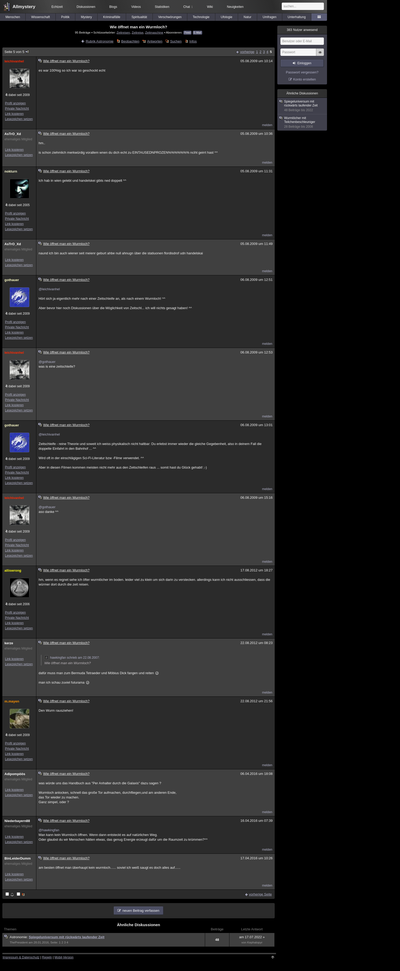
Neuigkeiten (235, 7)
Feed (187, 32)
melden (267, 125)
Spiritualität (139, 17)
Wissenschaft (40, 17)
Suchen (176, 41)
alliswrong (12, 570)
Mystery (86, 17)
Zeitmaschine (154, 32)
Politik (65, 17)
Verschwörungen (170, 17)
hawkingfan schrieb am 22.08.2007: (71, 657)
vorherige (247, 52)
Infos (193, 41)
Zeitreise (137, 32)
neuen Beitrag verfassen (140, 911)
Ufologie (226, 17)
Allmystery (24, 6)
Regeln (47, 957)
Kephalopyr (255, 942)
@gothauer (46, 362)
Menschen (12, 17)
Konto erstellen (304, 79)
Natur (247, 17)
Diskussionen (86, 7)
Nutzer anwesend (302, 30)
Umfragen (270, 17)
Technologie (201, 17)
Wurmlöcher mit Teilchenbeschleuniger (302, 122)
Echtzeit (57, 7)
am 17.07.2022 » (252, 937)
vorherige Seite (260, 894)
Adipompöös (14, 774)
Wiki (210, 7)
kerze (8, 643)
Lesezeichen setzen (19, 119)
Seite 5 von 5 (16, 52)
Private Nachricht (17, 108)
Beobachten (130, 41)
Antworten (154, 41)
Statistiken (162, 7)
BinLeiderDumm (17, 858)
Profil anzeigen (15, 103)
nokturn (10, 171)
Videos (136, 7)
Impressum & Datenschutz (21, 957)
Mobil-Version (64, 957)
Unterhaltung (297, 17)
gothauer (11, 280)
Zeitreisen (123, 32)
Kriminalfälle (111, 17)
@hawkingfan (48, 830)
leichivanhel (14, 61)
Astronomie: (19, 937)
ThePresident (19, 942)
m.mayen (11, 701)
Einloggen (304, 63)
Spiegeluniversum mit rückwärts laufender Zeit (66, 937)
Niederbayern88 (17, 821)
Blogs (113, 7)
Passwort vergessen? (302, 72)
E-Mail (197, 32)
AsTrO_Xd (12, 134)
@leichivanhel (49, 289)
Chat (188, 7)
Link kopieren (14, 114)
